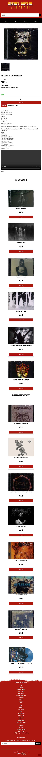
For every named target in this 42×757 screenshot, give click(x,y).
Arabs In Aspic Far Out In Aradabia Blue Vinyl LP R (21, 663)
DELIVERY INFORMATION (21, 729)
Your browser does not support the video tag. (21, 160)
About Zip (21, 699)
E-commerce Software (19, 754)
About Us (21, 687)
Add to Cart (21, 102)
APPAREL (21, 707)
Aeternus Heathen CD (21, 526)
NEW (21, 705)
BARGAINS (21, 719)
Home (3, 24)
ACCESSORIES (21, 709)
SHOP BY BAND (21, 715)
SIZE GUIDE (21, 727)
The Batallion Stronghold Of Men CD (21, 379)
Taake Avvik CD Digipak (21, 311)
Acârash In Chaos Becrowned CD (21, 457)
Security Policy (21, 691)
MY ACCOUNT (21, 725)
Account (35, 21)
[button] (39, 755)
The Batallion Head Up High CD (24, 24)
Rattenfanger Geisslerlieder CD (21, 423)
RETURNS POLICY (21, 731)
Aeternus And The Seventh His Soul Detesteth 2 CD (21, 492)
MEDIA (21, 711)
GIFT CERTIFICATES (21, 721)
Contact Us (21, 697)
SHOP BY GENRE (21, 717)
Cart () (25, 21)
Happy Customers (21, 689)
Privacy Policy (21, 693)
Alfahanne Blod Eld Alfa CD (21, 595)
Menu (5, 21)
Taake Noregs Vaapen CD (21, 208)
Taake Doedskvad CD (21, 277)
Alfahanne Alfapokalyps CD (21, 560)
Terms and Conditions (21, 695)
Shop (15, 21)
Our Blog (21, 701)
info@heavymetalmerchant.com (21, 733)
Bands (7, 24)
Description (4, 106)
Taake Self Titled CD (21, 242)
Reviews (17, 106)
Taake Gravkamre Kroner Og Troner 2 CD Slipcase (21, 345)
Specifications (11, 106)
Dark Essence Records (14, 24)
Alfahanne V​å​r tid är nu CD (21, 629)
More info (6, 85)
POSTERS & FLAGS (21, 713)
